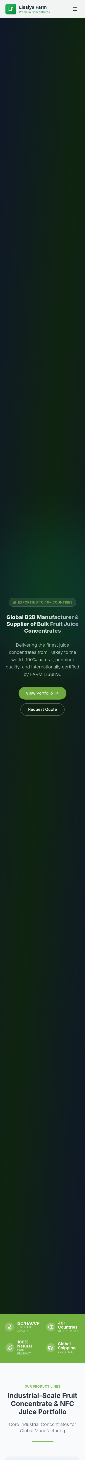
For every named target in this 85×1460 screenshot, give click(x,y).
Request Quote (41, 709)
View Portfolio (41, 693)
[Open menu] (75, 9)
